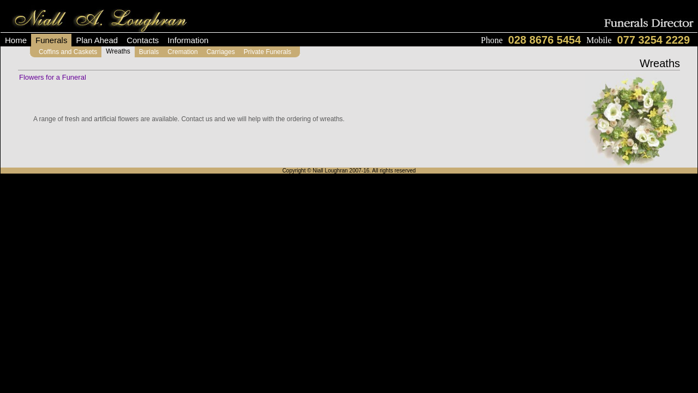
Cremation (182, 52)
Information (187, 40)
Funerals (51, 40)
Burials (149, 52)
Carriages (221, 52)
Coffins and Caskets (68, 52)
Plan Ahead (97, 40)
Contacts (143, 40)
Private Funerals (267, 52)
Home (16, 40)
